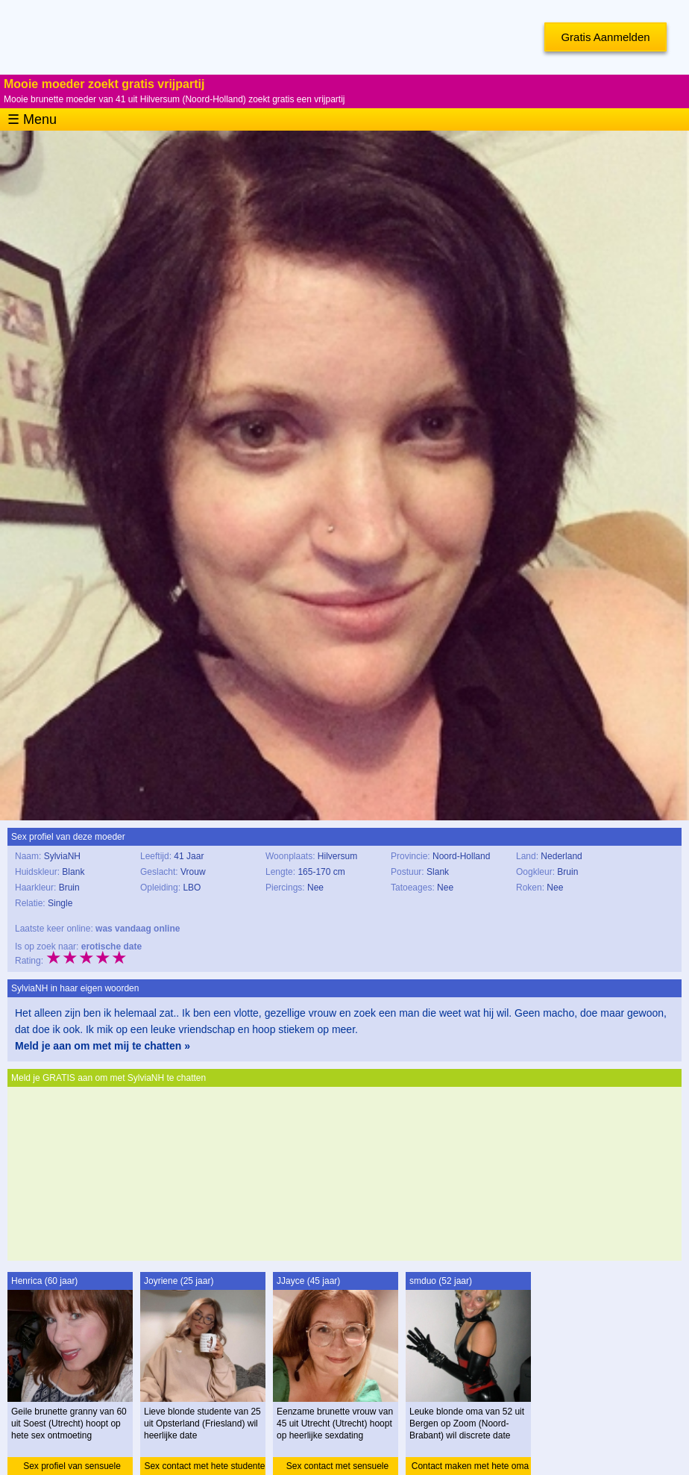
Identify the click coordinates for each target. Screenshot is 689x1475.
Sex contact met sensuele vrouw (337, 1468)
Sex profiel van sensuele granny (72, 1468)
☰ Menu (32, 119)
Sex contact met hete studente (204, 1466)
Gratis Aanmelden (605, 37)
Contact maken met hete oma (470, 1466)
